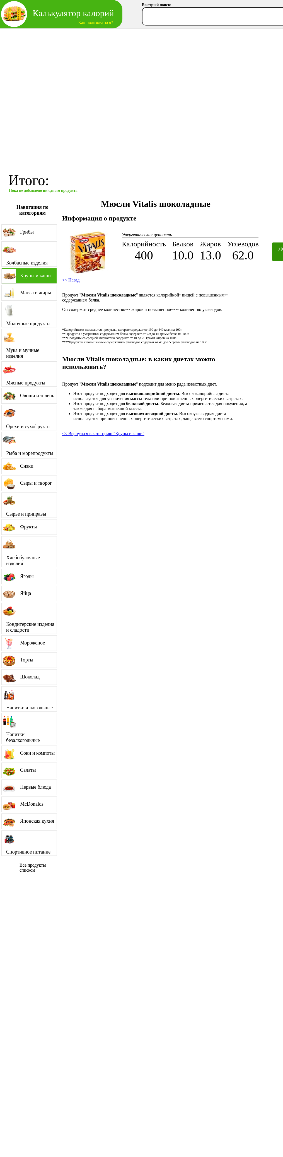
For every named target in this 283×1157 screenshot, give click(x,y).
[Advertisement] (67, 98)
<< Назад (70, 280)
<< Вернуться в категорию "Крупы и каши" (103, 433)
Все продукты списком (33, 867)
